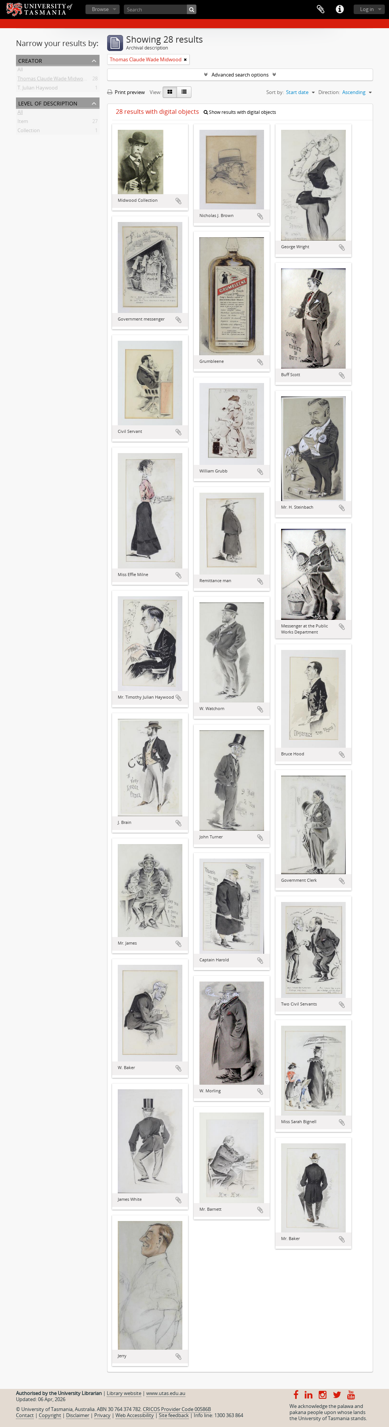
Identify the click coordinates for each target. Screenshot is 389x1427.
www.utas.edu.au (165, 1393)
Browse (100, 9)
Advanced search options (240, 74)
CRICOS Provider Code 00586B (177, 1409)
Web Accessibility (134, 1415)
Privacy (102, 1415)
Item (22, 122)
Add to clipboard (178, 201)
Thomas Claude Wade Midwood (53, 80)
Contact (25, 1415)
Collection (28, 131)
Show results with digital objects (240, 112)
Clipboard (320, 9)
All (20, 70)
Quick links (339, 9)
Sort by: (275, 92)
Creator (30, 60)
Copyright (50, 1415)
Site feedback (174, 1415)
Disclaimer (77, 1415)
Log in (367, 9)
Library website (124, 1393)
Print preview (126, 92)
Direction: (329, 92)
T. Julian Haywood (37, 89)
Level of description (47, 102)
